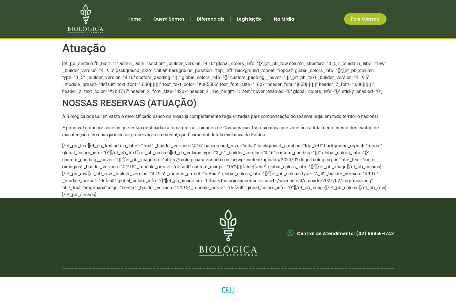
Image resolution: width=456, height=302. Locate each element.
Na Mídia (284, 19)
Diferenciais (211, 19)
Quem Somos (169, 19)
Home (134, 19)
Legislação (249, 19)
